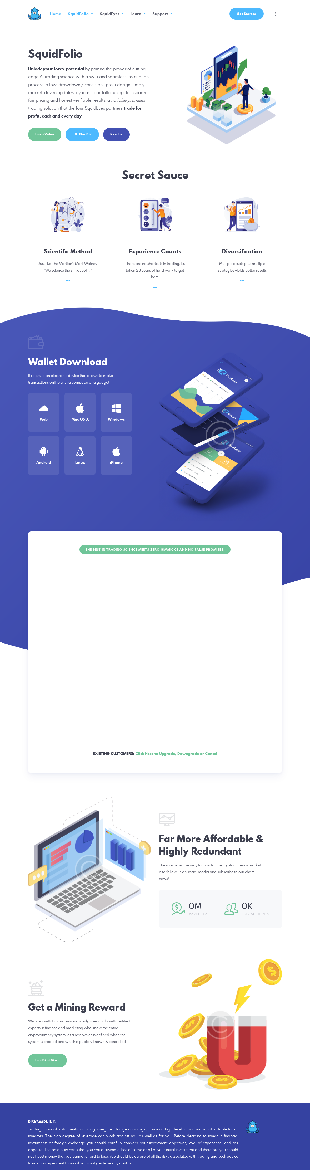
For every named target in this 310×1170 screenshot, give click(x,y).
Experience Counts (155, 251)
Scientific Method (68, 251)
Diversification (242, 251)
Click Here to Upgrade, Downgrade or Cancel (176, 753)
